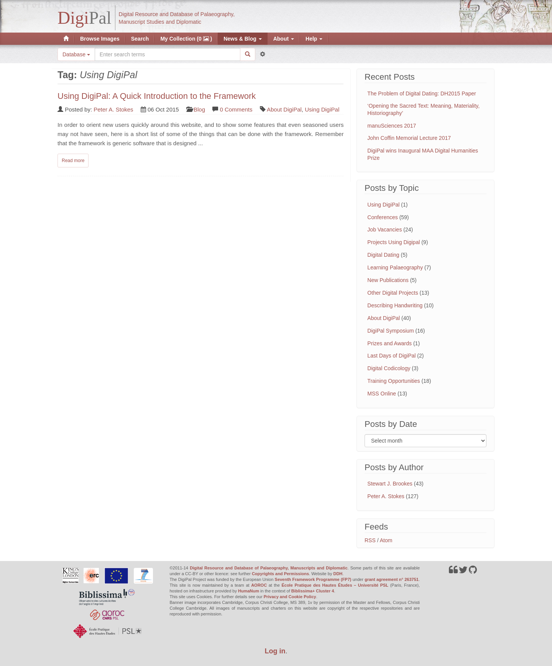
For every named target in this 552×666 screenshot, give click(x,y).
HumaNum (248, 591)
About (283, 39)
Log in (275, 651)
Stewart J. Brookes (389, 484)
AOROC (259, 585)
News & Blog (242, 39)
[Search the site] (167, 54)
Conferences (382, 217)
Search (140, 39)
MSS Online (381, 393)
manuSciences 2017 (391, 126)
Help (314, 39)
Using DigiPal (322, 109)
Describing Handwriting (394, 305)
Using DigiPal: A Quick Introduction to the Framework (157, 96)
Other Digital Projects (392, 293)
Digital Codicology (388, 368)
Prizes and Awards (389, 343)
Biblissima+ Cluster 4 (312, 591)
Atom (386, 540)
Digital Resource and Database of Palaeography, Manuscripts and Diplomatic (268, 568)
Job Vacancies (384, 229)
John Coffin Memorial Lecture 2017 (409, 138)
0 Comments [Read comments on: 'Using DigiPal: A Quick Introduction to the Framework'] (236, 109)
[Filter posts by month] (425, 440)
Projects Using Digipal (393, 242)
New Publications (387, 280)
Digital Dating (383, 255)
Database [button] (76, 54)
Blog (199, 109)
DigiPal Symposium (390, 331)
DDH (337, 573)
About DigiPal (284, 109)
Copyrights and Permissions (280, 573)
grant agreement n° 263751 (392, 579)
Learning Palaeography (395, 267)
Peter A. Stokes (113, 109)
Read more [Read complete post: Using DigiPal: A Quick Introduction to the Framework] (73, 160)
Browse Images (100, 39)
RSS (370, 540)
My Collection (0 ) (186, 39)
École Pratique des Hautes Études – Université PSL (334, 585)
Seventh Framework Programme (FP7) (313, 579)
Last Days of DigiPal (391, 356)
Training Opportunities (393, 381)
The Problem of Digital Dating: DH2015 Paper (421, 93)
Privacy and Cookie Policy (290, 596)
